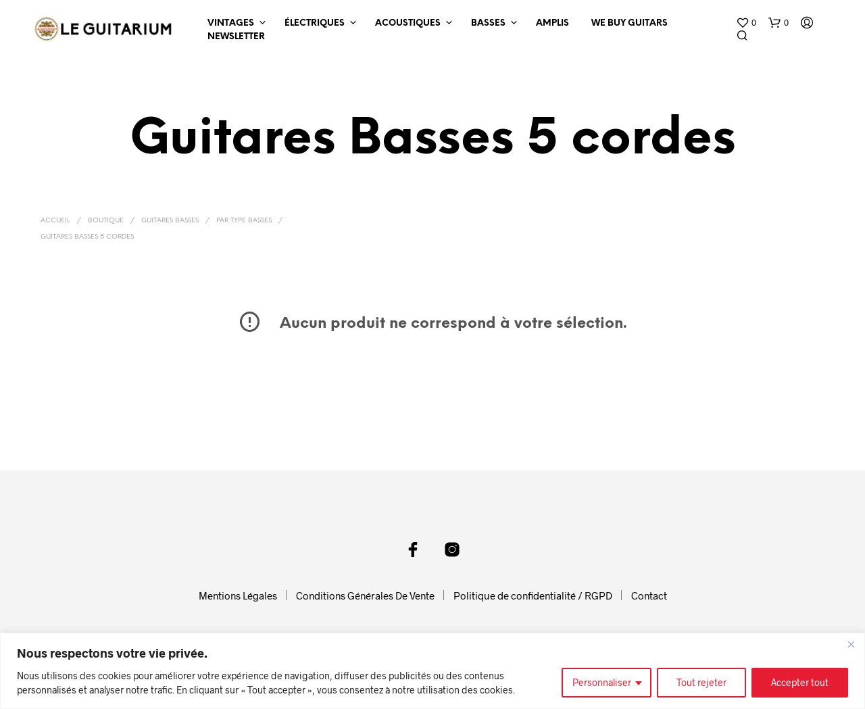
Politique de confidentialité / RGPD (532, 595)
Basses (488, 23)
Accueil (55, 220)
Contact (649, 595)
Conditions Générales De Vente (365, 595)
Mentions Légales (238, 595)
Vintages (230, 23)
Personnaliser (601, 682)
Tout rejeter (701, 682)
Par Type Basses (244, 220)
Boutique (106, 220)
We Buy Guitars (629, 23)
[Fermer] (851, 644)
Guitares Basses (170, 220)
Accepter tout (800, 682)
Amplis (552, 23)
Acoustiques (408, 23)
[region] (432, 671)
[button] (746, 23)
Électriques (315, 23)
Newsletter (236, 36)
